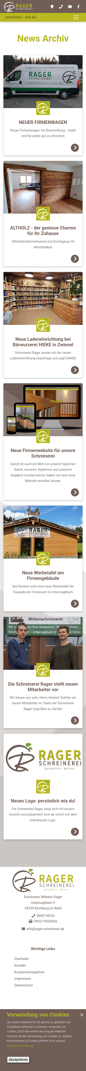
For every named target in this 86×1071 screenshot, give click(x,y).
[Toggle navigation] (76, 17)
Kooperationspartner (29, 972)
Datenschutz (23, 985)
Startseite (21, 959)
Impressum (22, 979)
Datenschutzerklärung (20, 1045)
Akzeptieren (18, 1059)
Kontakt (20, 966)
